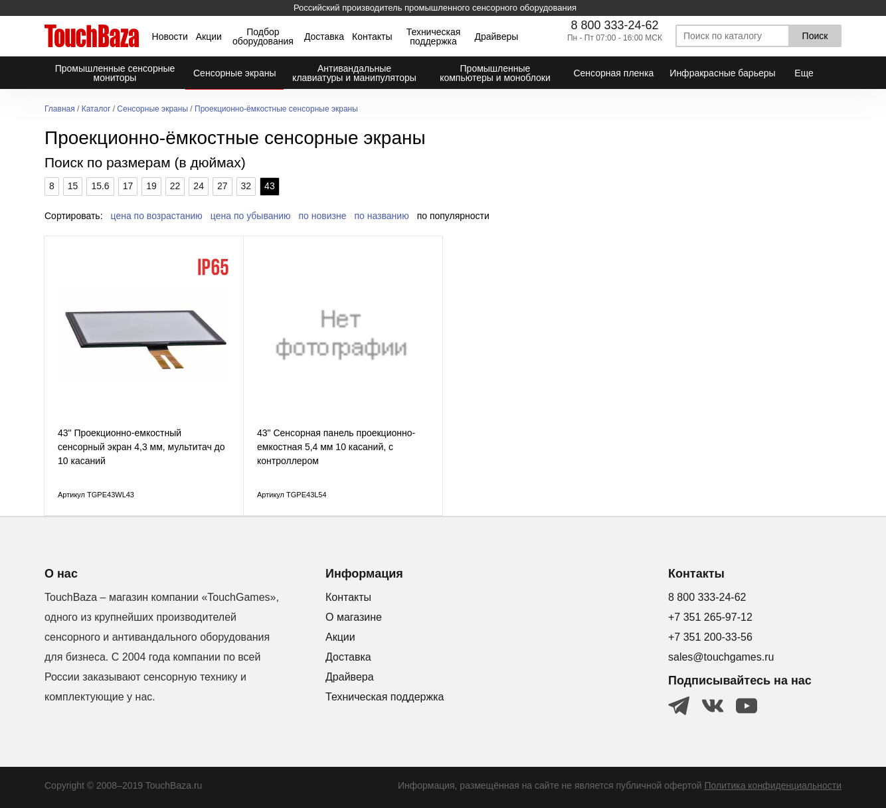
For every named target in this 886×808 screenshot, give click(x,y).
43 (269, 186)
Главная (59, 109)
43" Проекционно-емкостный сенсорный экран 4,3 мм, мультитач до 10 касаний (141, 447)
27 (222, 186)
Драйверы (496, 36)
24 (198, 186)
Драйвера (349, 677)
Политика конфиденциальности (773, 785)
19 (151, 186)
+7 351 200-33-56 (710, 637)
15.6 (100, 186)
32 (246, 186)
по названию (382, 215)
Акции (209, 36)
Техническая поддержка (433, 36)
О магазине (353, 617)
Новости (170, 36)
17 (128, 186)
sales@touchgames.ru (721, 657)
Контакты (372, 36)
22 (175, 186)
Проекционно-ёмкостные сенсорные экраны (276, 109)
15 (73, 186)
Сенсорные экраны (152, 109)
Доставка (324, 36)
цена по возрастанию (157, 215)
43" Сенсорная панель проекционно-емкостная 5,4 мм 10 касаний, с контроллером (336, 447)
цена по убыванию (251, 215)
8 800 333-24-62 (614, 25)
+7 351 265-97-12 (710, 617)
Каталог (96, 109)
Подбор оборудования (263, 36)
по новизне (323, 215)
